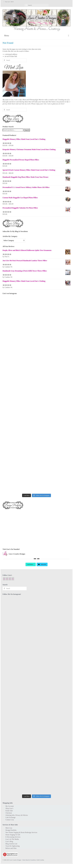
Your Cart (9, 1)
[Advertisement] (36, 526)
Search (26, 130)
